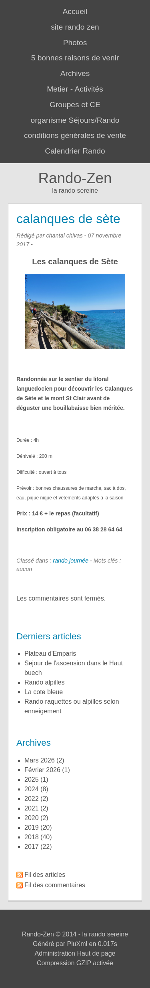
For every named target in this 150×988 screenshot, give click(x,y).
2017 (31, 846)
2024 (31, 789)
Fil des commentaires (54, 885)
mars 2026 (39, 760)
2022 (31, 798)
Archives (75, 73)
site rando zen (75, 27)
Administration (55, 953)
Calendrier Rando (75, 151)
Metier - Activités (75, 89)
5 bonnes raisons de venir (75, 58)
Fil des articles (44, 874)
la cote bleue (43, 692)
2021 (31, 808)
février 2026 (42, 769)
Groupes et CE (75, 104)
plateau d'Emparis (50, 653)
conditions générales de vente (75, 135)
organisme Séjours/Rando (75, 120)
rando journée (70, 560)
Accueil (75, 11)
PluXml (77, 943)
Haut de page (96, 953)
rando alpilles (44, 682)
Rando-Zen (75, 178)
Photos (75, 42)
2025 (31, 779)
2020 (31, 817)
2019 (31, 827)
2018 (31, 837)
